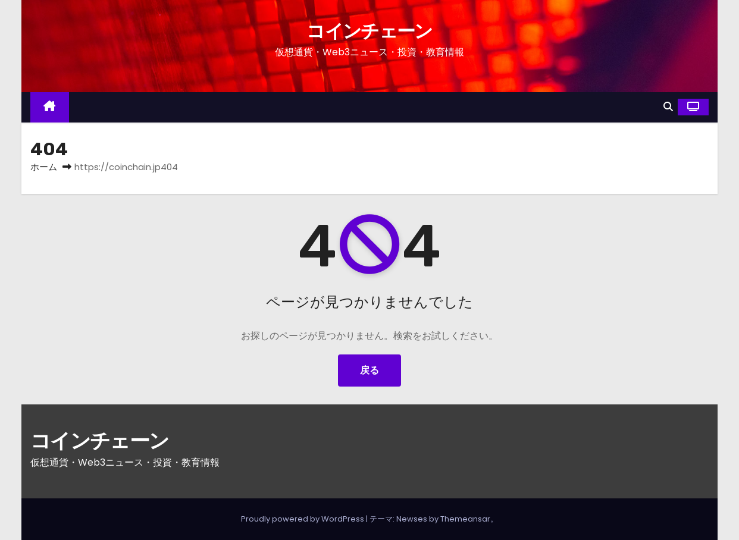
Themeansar (465, 519)
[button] (668, 107)
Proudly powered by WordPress (303, 519)
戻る (369, 370)
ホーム (43, 167)
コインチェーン (369, 31)
